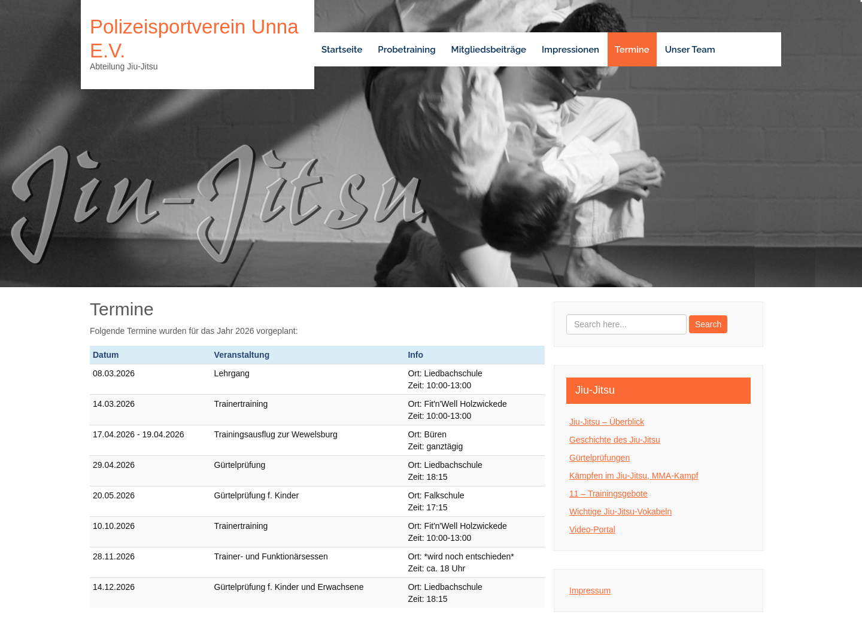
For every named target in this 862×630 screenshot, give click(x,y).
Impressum (590, 590)
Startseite (341, 49)
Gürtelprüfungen (599, 457)
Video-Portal (592, 529)
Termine (632, 49)
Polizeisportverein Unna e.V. (194, 39)
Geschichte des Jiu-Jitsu (614, 440)
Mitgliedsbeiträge (488, 49)
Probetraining (406, 49)
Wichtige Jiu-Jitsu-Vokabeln (620, 511)
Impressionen (570, 49)
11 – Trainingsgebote (608, 493)
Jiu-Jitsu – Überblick (606, 422)
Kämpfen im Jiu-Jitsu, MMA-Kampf (634, 475)
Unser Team (690, 49)
